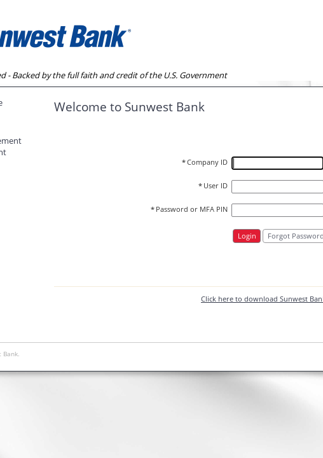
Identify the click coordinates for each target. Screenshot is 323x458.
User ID (213, 185)
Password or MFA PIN (189, 209)
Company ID (205, 162)
